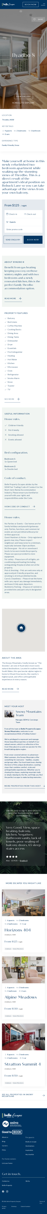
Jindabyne (8, 949)
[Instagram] (7, 1192)
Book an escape (31, 1142)
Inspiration (29, 1150)
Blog (3, 1141)
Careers (5, 1146)
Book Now (30, 4)
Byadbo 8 (23, 861)
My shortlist (30, 1154)
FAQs (4, 1150)
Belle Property (7, 1185)
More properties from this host (25, 786)
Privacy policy (4, 1207)
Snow (17, 145)
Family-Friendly (8, 145)
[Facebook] (3, 1192)
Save (38, 19)
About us (5, 1137)
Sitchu (28, 1181)
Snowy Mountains (18, 949)
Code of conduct (25, 1206)
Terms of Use (42, 1202)
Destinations (30, 1146)
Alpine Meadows (21, 997)
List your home (7, 1163)
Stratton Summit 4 (23, 1064)
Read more (10, 688)
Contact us (6, 1181)
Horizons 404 (18, 930)
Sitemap (13, 1206)
